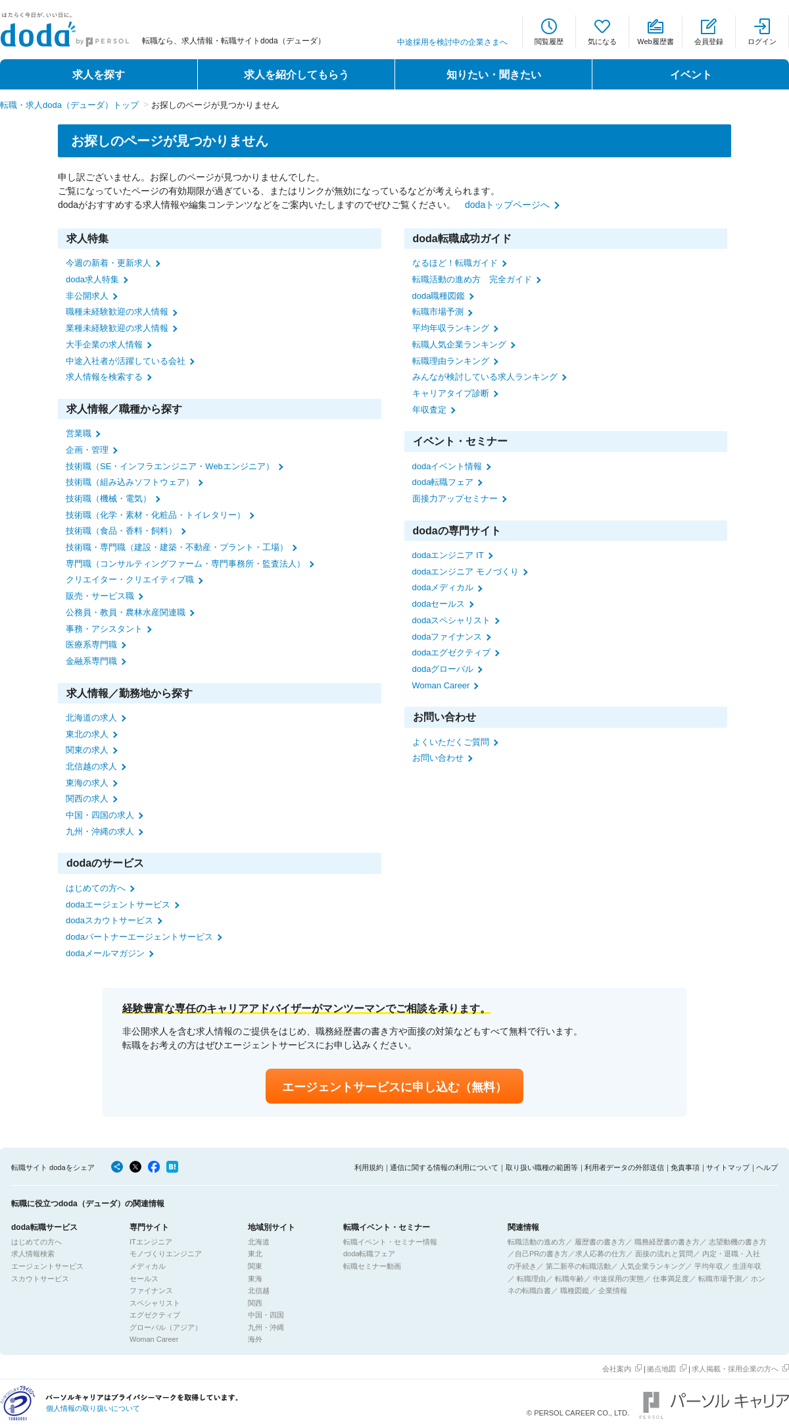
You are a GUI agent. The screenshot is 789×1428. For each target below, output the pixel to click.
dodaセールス (439, 604)
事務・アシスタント (104, 629)
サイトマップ (728, 1167)
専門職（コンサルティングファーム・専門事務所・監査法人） (185, 564)
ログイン (762, 41)
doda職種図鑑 (439, 296)
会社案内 (616, 1369)
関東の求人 (87, 750)
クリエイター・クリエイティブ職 (130, 579)
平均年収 (708, 1266)
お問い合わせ (438, 758)
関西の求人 (87, 798)
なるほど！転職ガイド (455, 263)
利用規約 (368, 1167)
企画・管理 (87, 450)
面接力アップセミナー (455, 498)
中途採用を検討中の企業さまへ (452, 42)
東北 (255, 1254)
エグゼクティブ (155, 1315)
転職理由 (531, 1279)
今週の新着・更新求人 (108, 263)
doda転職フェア (443, 482)
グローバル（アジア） (166, 1327)
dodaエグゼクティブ (451, 652)
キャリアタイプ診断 (450, 393)
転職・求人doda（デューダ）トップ (69, 105)
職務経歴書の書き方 (667, 1242)
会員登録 (708, 41)
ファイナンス (151, 1290)
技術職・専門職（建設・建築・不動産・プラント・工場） (177, 547)
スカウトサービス (40, 1279)
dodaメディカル (443, 587)
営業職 (78, 433)
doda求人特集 (92, 279)
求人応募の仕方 (600, 1254)
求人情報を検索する (104, 377)
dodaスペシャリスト (451, 620)
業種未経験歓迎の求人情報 (117, 328)
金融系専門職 (91, 661)
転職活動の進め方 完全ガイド (472, 279)
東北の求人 (87, 734)
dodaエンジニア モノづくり (465, 571)
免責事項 (685, 1167)
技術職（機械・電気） (108, 498)
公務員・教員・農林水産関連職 (125, 612)
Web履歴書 (655, 41)
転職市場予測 (438, 312)
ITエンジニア (151, 1242)
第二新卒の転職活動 (578, 1266)
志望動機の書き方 (738, 1242)
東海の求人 (87, 783)
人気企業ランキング (652, 1266)
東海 (255, 1279)
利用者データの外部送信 (624, 1167)
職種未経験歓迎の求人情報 (117, 312)
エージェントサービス (47, 1266)
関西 (255, 1303)
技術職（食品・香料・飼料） (121, 531)
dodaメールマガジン (105, 953)
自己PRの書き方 (541, 1254)
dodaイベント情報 (447, 466)
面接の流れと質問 (664, 1254)
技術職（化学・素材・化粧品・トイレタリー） (155, 515)
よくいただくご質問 (450, 742)
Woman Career (441, 685)
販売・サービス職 (100, 596)
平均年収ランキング (450, 328)
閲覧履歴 (549, 41)
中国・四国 (266, 1315)
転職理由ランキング (450, 361)
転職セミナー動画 (372, 1266)
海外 (255, 1339)
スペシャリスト (155, 1303)
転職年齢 (569, 1279)
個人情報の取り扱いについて (93, 1408)
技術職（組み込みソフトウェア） (130, 482)
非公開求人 (87, 296)
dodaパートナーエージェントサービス (139, 937)
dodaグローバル (443, 669)
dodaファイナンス (447, 637)
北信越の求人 (91, 766)
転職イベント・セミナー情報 (390, 1242)
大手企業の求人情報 (104, 344)
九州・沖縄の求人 (100, 831)
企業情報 (612, 1290)
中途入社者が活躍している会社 (125, 361)
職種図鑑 (574, 1290)
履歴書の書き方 (600, 1242)
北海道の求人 (91, 718)
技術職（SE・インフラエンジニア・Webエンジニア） (170, 466)
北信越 (259, 1290)
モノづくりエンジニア (166, 1254)
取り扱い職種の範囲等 (542, 1167)
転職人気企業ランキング (459, 344)
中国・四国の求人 (100, 815)
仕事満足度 (671, 1279)
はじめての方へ (96, 888)
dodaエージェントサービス (118, 904)
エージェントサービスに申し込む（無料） (394, 1087)
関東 (255, 1266)
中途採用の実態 (618, 1279)
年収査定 (429, 410)
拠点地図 (661, 1369)
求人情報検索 (33, 1254)
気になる (602, 41)
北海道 (259, 1242)
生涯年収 (746, 1266)
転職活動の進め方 (536, 1242)
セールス (144, 1279)
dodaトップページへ (507, 204)
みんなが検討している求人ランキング (485, 377)
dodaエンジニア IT (448, 555)
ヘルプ (767, 1167)
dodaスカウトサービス (109, 920)
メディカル (148, 1266)
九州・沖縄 (266, 1327)
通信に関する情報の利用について (444, 1167)
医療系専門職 (91, 645)
